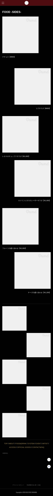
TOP (5, 443)
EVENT (38, 443)
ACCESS (12, 447)
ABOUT (11, 443)
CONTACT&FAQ (38, 447)
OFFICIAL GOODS (24, 447)
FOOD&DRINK (21, 443)
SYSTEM (31, 443)
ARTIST (45, 443)
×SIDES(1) (5, 453)
